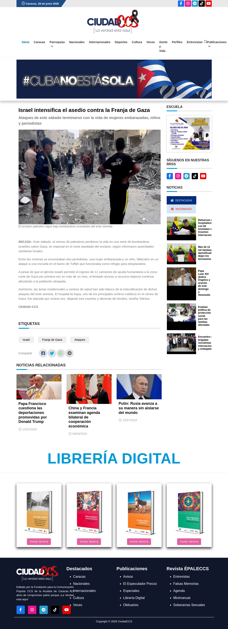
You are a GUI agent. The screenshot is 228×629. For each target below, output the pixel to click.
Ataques (79, 339)
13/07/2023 (130, 420)
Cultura (137, 42)
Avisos (128, 576)
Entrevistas (195, 42)
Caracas (39, 42)
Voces (150, 42)
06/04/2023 (80, 433)
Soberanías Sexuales (189, 605)
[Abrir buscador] (205, 41)
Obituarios (131, 605)
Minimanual (181, 598)
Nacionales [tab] (181, 209)
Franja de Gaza (52, 339)
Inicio (26, 42)
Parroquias (57, 44)
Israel (26, 339)
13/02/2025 (30, 429)
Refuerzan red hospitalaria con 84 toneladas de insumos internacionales (207, 228)
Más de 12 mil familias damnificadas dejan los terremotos (206, 253)
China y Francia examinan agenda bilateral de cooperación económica (84, 417)
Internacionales (100, 42)
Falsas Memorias (186, 583)
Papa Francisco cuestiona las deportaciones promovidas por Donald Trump (33, 413)
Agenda (179, 591)
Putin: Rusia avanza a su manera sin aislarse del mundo (139, 408)
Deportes (121, 42)
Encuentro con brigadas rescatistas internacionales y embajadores (207, 342)
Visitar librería (39, 541)
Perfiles (177, 42)
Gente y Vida (163, 46)
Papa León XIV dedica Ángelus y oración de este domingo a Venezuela (204, 282)
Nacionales (77, 42)
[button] (189, 133)
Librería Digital (113, 458)
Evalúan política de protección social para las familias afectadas (204, 316)
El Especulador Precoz (140, 583)
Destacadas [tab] (181, 200)
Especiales (131, 591)
